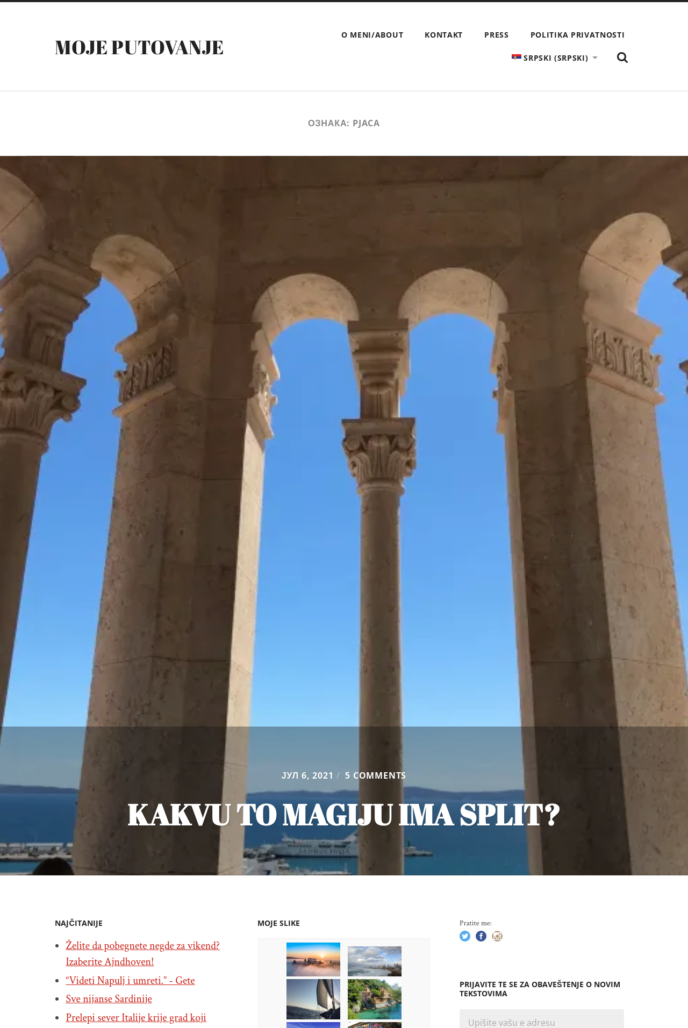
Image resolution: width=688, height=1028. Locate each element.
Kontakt (444, 35)
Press (496, 35)
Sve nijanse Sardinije (109, 999)
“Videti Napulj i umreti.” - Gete (130, 981)
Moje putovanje (139, 47)
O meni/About (372, 35)
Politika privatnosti (578, 35)
